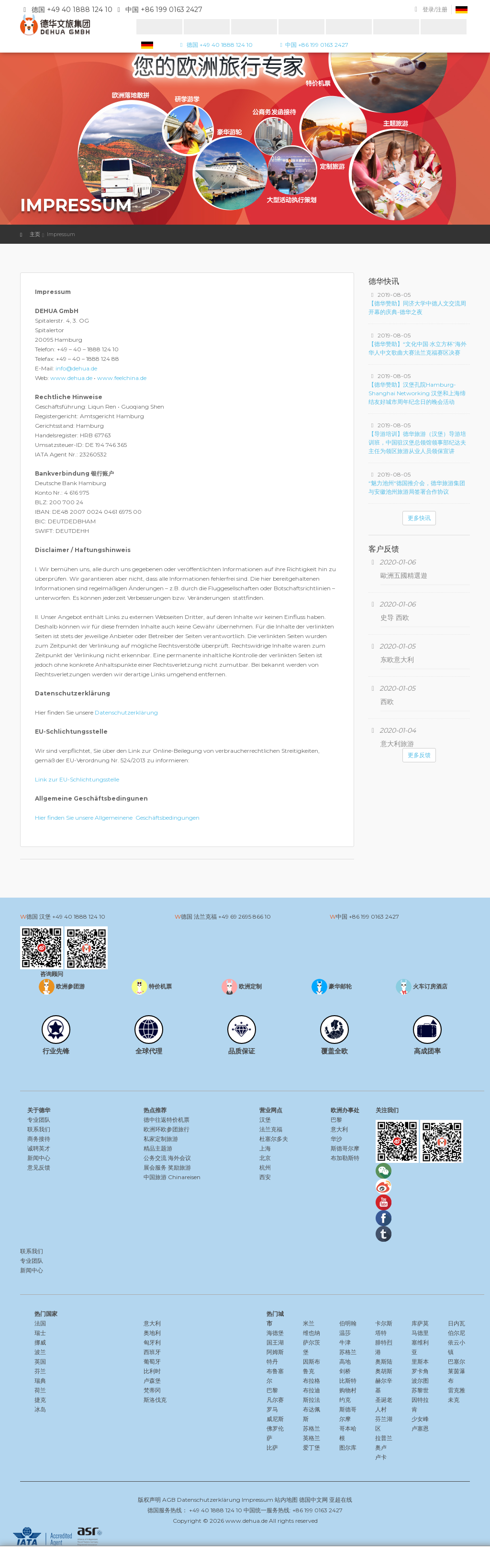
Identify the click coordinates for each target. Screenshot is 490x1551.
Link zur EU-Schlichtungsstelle (77, 779)
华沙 (336, 1138)
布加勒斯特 (345, 1157)
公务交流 (155, 1157)
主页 (35, 234)
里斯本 (420, 1361)
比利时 (152, 1371)
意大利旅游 (397, 743)
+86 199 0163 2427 (374, 916)
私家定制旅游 (161, 1138)
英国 (40, 1361)
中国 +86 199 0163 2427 (312, 44)
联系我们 (38, 1129)
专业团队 (38, 1119)
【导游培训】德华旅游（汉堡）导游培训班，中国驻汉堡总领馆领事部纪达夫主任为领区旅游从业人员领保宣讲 (417, 442)
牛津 (345, 1342)
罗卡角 (420, 1371)
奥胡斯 (383, 1371)
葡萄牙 (152, 1361)
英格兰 (311, 1438)
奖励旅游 (179, 1167)
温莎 (345, 1332)
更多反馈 (419, 755)
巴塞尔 (456, 1361)
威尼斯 (275, 1418)
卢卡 (381, 1457)
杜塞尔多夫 (273, 1138)
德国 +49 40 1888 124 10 (215, 44)
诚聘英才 (38, 1148)
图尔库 (347, 1447)
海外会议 (179, 1157)
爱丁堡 (311, 1447)
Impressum (257, 1499)
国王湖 (275, 1342)
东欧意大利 (397, 659)
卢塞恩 (420, 1428)
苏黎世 (420, 1390)
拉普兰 (383, 1438)
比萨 (272, 1447)
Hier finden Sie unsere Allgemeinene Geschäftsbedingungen (117, 817)
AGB (169, 1499)
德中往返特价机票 (166, 1119)
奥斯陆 (383, 1361)
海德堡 (275, 1332)
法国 (40, 1323)
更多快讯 (419, 517)
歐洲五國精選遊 (403, 575)
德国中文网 (313, 1499)
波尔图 (420, 1380)
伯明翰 (347, 1323)
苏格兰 (311, 1428)
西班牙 (152, 1352)
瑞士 (40, 1332)
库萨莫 (420, 1323)
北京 (265, 1157)
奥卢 (381, 1447)
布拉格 (311, 1380)
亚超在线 (340, 1499)
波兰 (40, 1352)
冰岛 (40, 1409)
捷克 (40, 1399)
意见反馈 (38, 1167)
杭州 (265, 1167)
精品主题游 (158, 1148)
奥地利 (152, 1332)
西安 (265, 1177)
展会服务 (155, 1167)
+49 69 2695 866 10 (244, 916)
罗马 (272, 1409)
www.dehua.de (71, 377)
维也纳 (311, 1332)
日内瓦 (456, 1323)
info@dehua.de (76, 368)
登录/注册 (435, 9)
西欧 (387, 701)
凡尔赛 (275, 1399)
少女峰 (420, 1418)
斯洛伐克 (155, 1399)
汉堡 (265, 1119)
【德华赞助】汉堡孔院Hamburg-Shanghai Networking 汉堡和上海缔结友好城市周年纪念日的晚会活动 (417, 393)
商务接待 (38, 1138)
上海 (265, 1148)
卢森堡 (152, 1380)
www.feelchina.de (121, 377)
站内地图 (286, 1499)
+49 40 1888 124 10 (78, 916)
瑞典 (40, 1380)
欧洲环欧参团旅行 (166, 1129)
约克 (345, 1399)
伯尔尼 (456, 1332)
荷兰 (40, 1390)
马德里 (420, 1332)
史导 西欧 (394, 617)
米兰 (308, 1323)
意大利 (339, 1129)
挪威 (40, 1342)
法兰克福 (270, 1129)
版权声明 (149, 1499)
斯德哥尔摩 (345, 1148)
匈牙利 (152, 1342)
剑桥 (345, 1371)
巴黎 (336, 1119)
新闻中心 (38, 1157)
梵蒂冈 (152, 1390)
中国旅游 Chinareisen (172, 1177)
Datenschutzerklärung (126, 712)
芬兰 (40, 1371)
